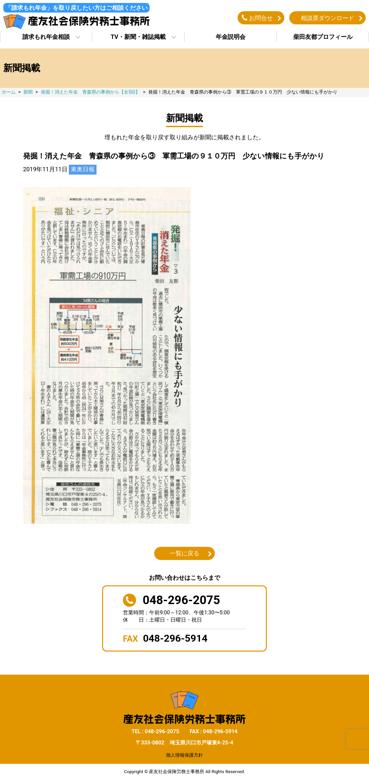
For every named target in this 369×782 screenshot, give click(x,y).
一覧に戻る (184, 553)
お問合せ (261, 17)
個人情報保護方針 (184, 754)
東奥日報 (83, 169)
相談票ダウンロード (327, 17)
